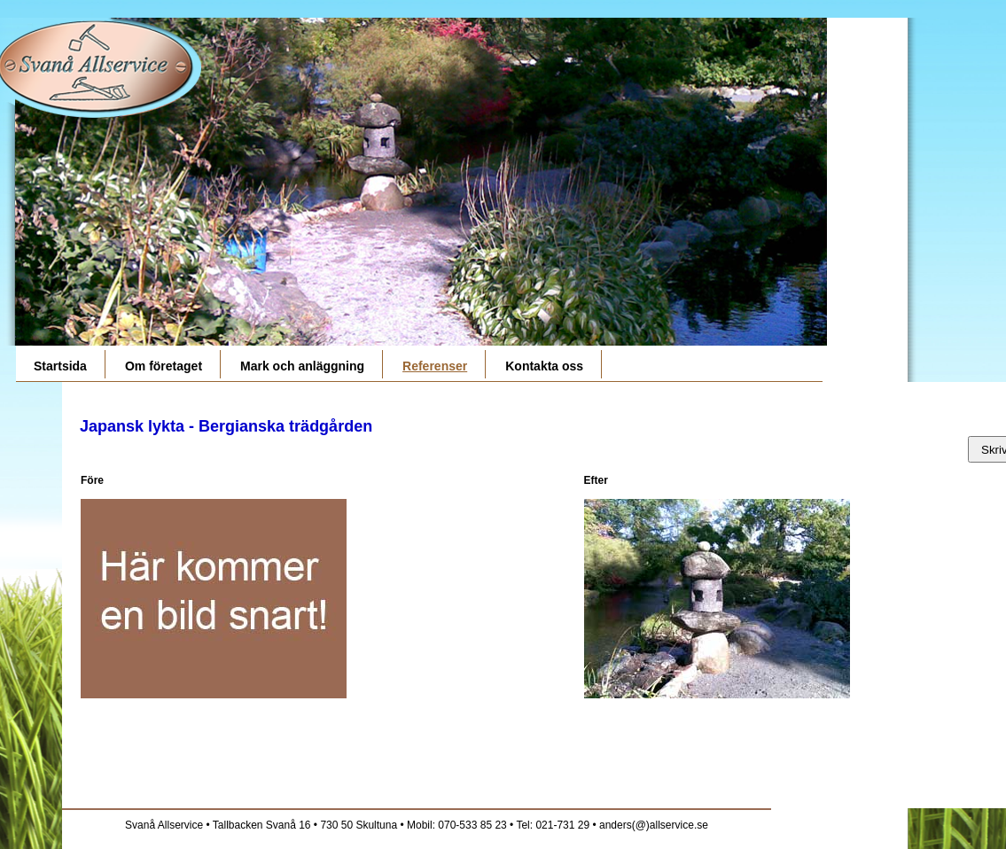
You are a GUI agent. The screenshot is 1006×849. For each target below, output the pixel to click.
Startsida (60, 366)
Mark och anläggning (302, 366)
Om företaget (163, 366)
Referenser (434, 366)
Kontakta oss (544, 366)
